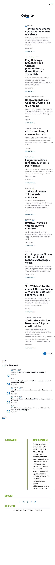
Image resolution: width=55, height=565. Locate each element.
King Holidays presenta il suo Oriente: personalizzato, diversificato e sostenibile (34, 67)
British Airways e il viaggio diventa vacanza (36, 225)
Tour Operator (36, 56)
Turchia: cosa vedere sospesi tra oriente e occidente (37, 31)
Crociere (27, 96)
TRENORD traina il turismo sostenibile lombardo (28, 372)
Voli (33, 156)
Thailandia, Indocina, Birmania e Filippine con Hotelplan (37, 323)
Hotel (12, 378)
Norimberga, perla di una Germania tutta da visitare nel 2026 (31, 391)
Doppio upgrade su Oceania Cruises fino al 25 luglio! (37, 102)
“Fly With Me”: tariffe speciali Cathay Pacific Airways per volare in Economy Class (39, 290)
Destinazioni (28, 25)
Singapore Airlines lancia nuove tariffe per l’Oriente (37, 162)
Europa (21, 387)
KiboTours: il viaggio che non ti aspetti (37, 133)
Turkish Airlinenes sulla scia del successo (35, 194)
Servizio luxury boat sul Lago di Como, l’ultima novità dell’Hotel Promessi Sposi (30, 409)
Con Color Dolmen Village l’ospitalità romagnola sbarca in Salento (32, 400)
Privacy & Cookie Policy (33, 510)
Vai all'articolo (29, 51)
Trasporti (28, 156)
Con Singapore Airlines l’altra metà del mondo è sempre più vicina (38, 259)
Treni (19, 369)
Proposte (28, 56)
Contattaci (17, 510)
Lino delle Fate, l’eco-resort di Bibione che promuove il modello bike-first (31, 382)
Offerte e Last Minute (37, 96)
